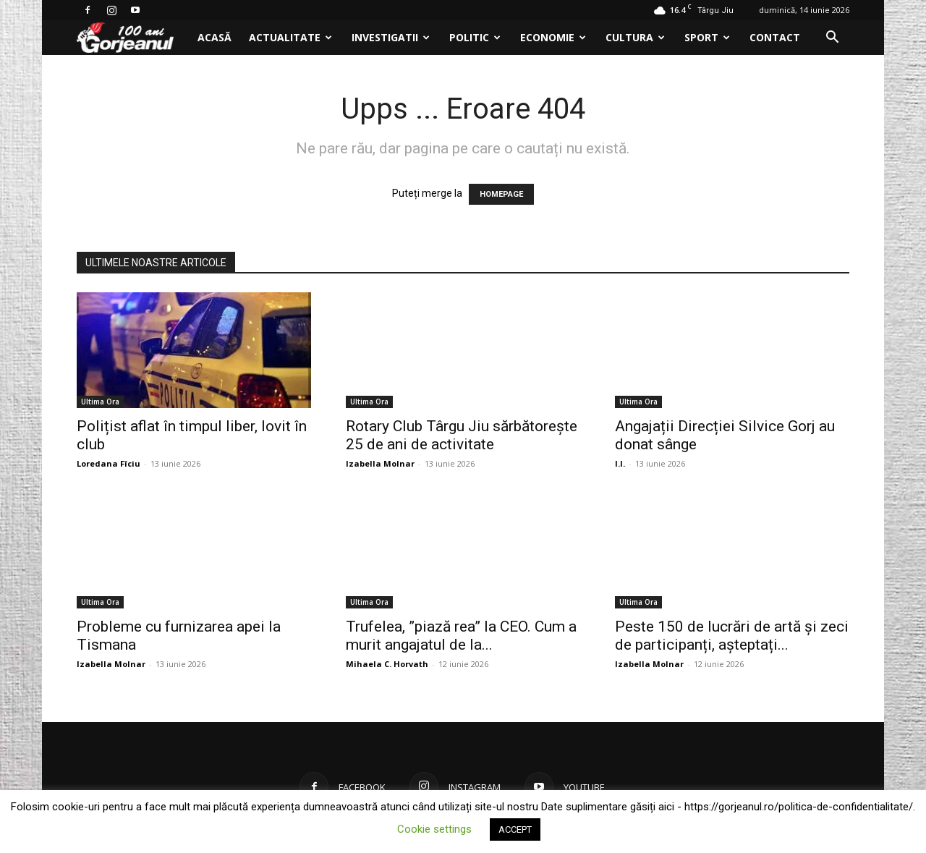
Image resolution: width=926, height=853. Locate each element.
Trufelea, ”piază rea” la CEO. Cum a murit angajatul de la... (461, 635)
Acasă (214, 37)
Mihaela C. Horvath (387, 663)
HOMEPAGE (501, 194)
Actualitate (290, 37)
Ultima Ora (100, 401)
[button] (832, 39)
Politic (475, 37)
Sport (707, 37)
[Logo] (133, 38)
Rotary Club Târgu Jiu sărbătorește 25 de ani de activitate (461, 435)
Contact (774, 37)
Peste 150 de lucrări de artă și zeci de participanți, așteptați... (732, 635)
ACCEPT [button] (515, 829)
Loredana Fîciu (108, 463)
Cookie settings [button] (434, 829)
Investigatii (391, 37)
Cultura (635, 37)
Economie (553, 37)
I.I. (620, 463)
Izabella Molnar (380, 463)
